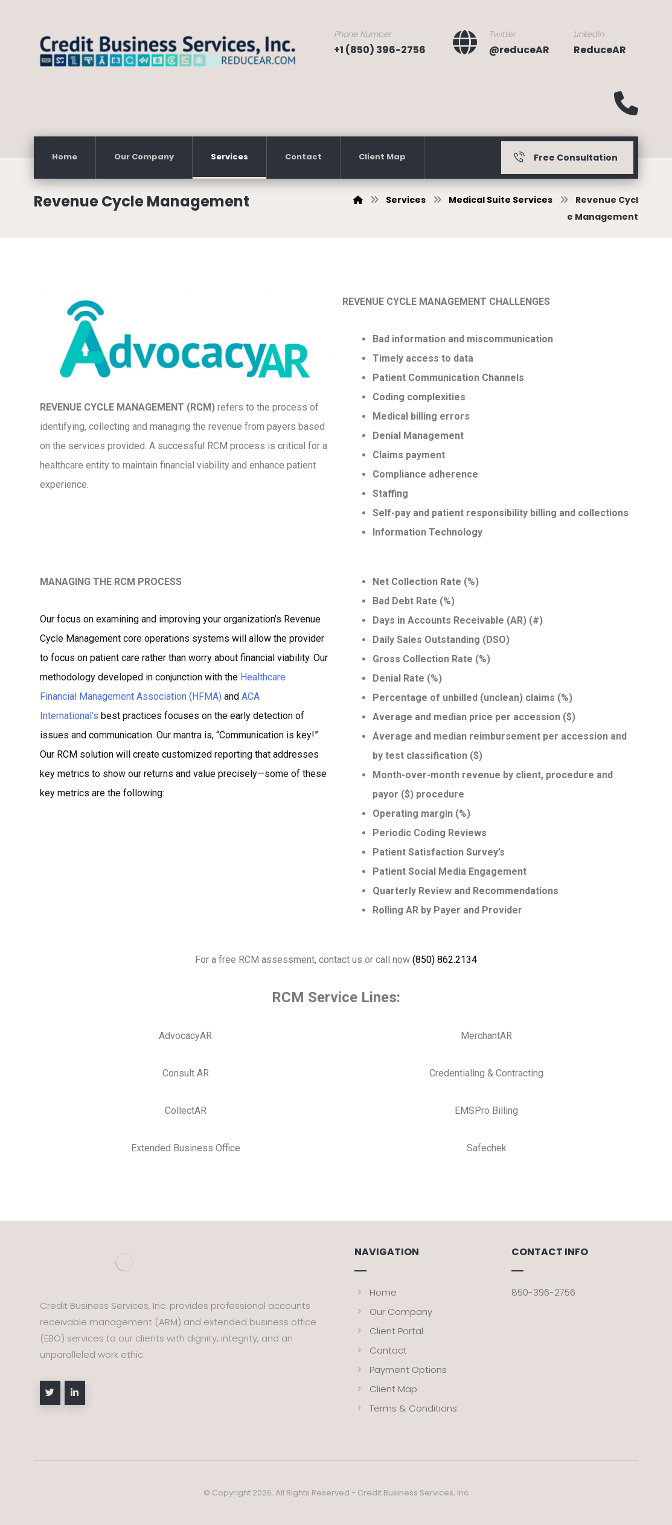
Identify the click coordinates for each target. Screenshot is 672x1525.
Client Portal (388, 1331)
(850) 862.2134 (444, 959)
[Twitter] (50, 1393)
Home (375, 1292)
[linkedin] (75, 1393)
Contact (380, 1350)
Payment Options (400, 1369)
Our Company (393, 1311)
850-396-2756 (543, 1292)
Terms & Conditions (405, 1408)
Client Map (385, 1389)
